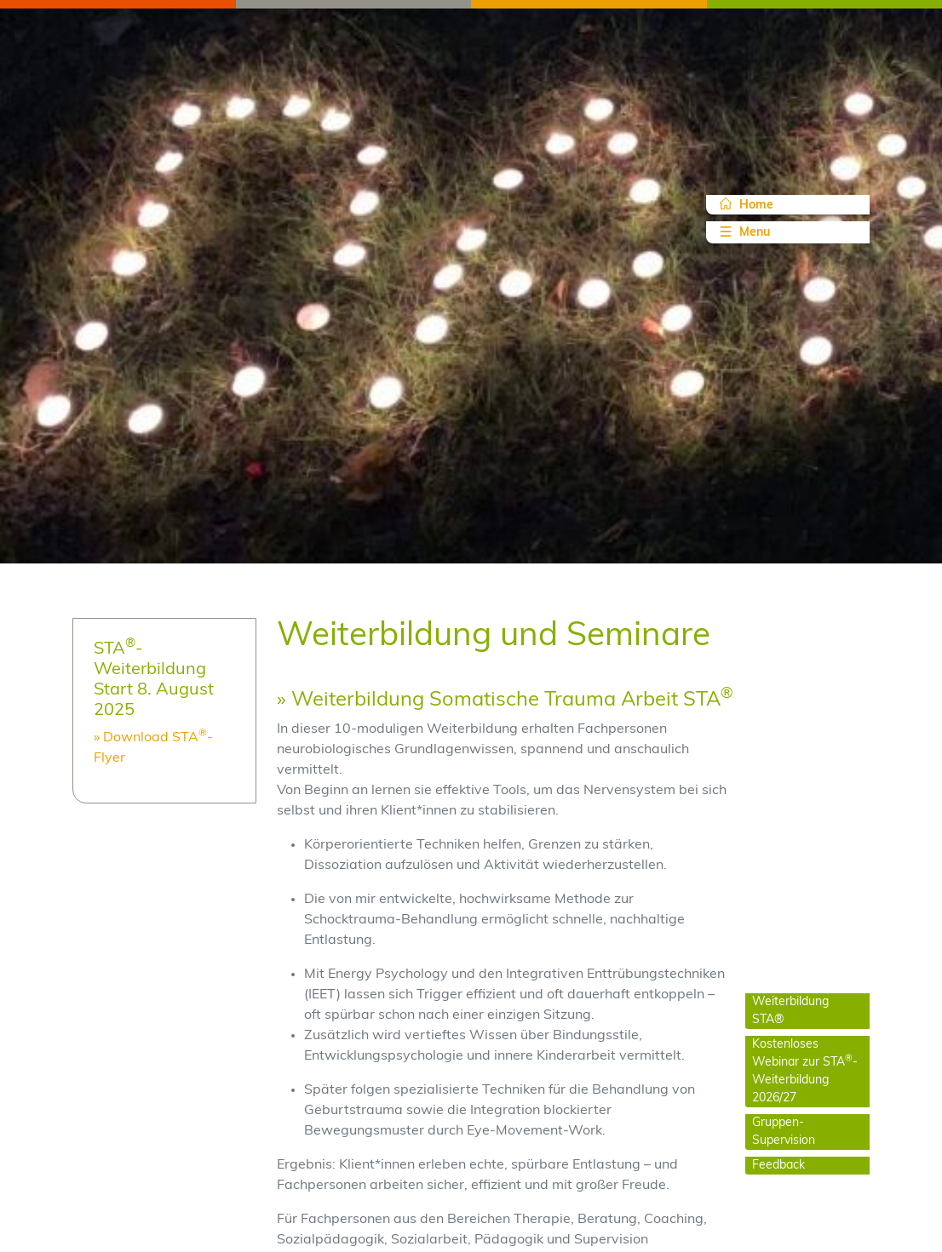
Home (746, 204)
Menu (743, 231)
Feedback (778, 1165)
